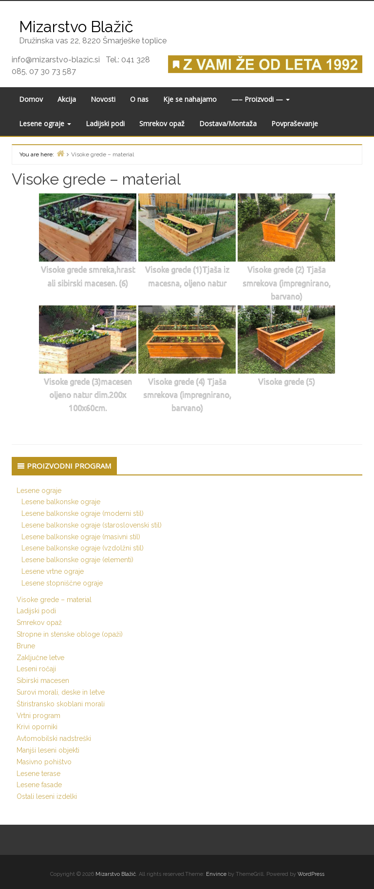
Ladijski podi (105, 123)
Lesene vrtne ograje (52, 571)
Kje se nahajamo (190, 99)
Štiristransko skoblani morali (61, 704)
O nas (139, 99)
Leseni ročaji (36, 669)
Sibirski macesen (43, 680)
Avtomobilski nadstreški (54, 738)
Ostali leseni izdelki (47, 796)
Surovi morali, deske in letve (61, 692)
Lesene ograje (45, 123)
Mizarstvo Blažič (115, 874)
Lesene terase (38, 773)
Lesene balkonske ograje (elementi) (77, 560)
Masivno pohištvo (44, 762)
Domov (31, 99)
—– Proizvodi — (260, 99)
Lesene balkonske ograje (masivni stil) (80, 537)
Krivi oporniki (37, 727)
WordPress (311, 874)
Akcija (66, 99)
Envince (216, 874)
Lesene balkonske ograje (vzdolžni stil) (82, 548)
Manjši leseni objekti (48, 750)
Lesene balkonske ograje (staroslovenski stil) (91, 525)
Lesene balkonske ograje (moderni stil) (82, 513)
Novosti (103, 99)
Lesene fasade (39, 785)
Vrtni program (38, 715)
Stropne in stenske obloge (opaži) (70, 634)
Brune (26, 646)
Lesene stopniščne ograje (62, 583)
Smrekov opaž (162, 123)
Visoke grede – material (54, 600)
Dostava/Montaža (228, 123)
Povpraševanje (294, 123)
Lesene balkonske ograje (60, 502)
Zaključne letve (40, 658)
